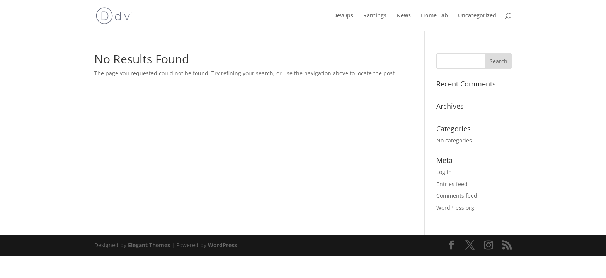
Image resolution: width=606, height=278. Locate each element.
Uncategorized (477, 16)
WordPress (222, 245)
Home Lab (434, 16)
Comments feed (456, 195)
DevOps (343, 16)
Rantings (374, 16)
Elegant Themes (149, 245)
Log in (444, 172)
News (404, 16)
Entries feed (452, 184)
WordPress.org (455, 207)
